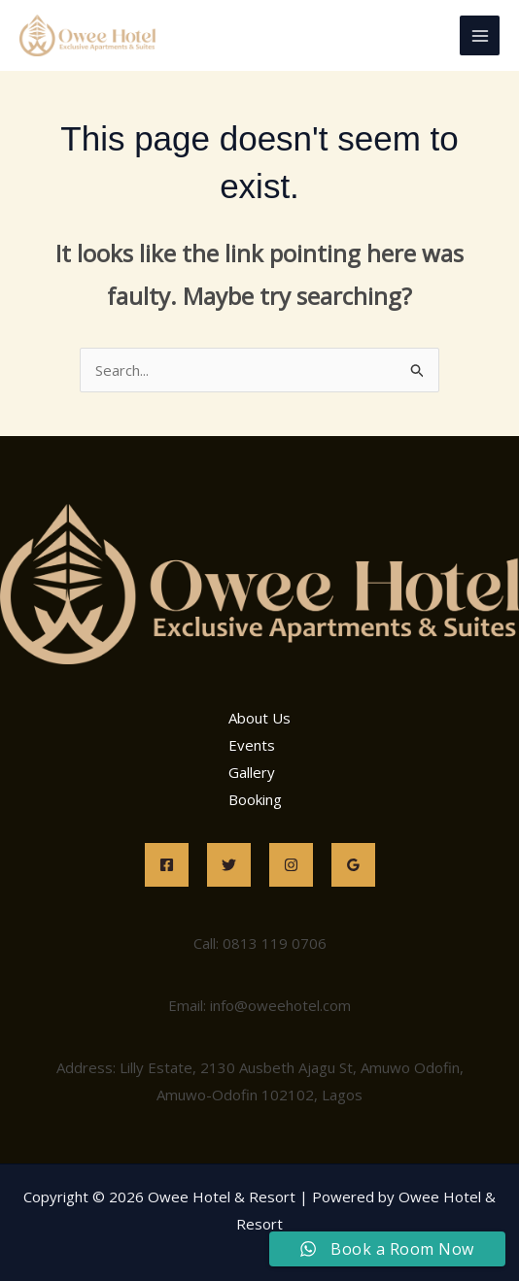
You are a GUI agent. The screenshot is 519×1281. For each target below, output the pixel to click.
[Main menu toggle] (480, 35)
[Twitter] (229, 865)
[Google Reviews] (353, 865)
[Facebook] (167, 865)
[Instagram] (291, 865)
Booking (255, 799)
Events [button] (251, 745)
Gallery (251, 772)
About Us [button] (259, 717)
